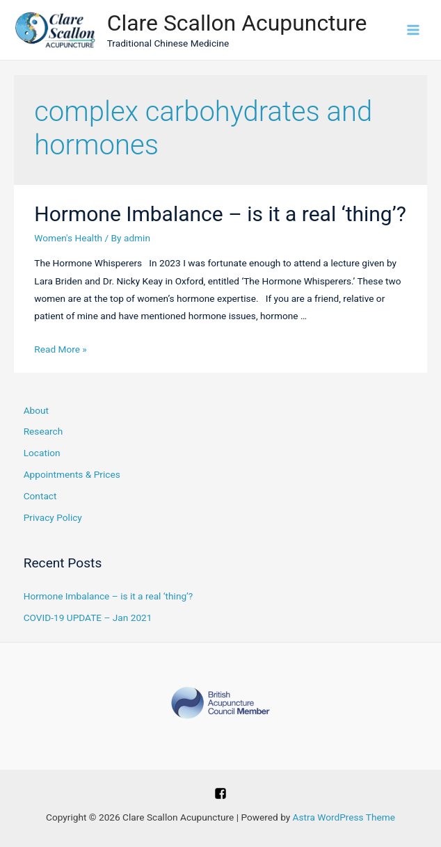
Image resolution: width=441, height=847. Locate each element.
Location (42, 452)
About (36, 410)
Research (43, 431)
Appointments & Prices (72, 474)
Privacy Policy (53, 517)
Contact (40, 495)
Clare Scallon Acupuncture (237, 23)
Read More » (60, 349)
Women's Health (68, 237)
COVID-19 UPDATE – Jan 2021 (88, 617)
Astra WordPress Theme (344, 817)
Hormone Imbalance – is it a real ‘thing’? (220, 214)
